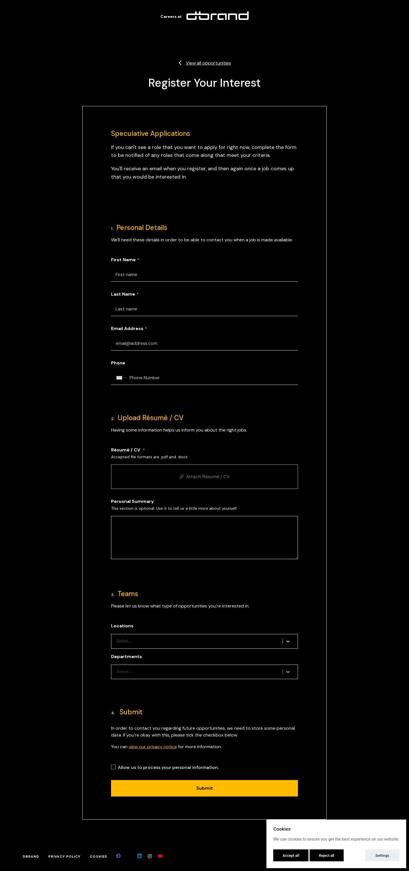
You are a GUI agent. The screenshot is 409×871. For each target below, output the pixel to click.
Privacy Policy (64, 856)
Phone (118, 363)
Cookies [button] (98, 856)
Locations (122, 626)
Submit (204, 788)
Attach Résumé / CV (204, 477)
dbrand (31, 856)
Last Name (123, 294)
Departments (126, 657)
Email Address (127, 328)
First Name (123, 260)
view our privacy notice (153, 747)
